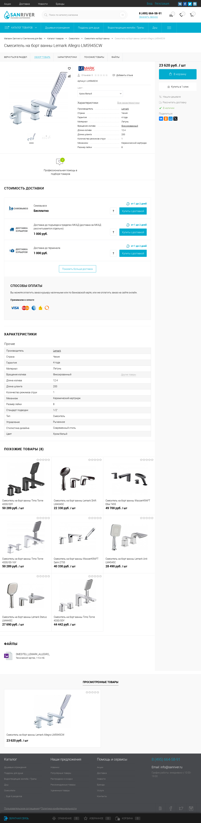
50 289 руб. (25, 510)
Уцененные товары (60, 790)
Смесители (9, 790)
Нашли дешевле (170, 96)
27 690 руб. (25, 626)
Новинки (55, 767)
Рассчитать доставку (172, 102)
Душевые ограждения (15, 767)
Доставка (24, 4)
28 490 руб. (129, 568)
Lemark (125, 109)
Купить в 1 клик (178, 86)
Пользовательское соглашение (21, 808)
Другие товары (128, 374)
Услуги (100, 790)
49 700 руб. (129, 510)
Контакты (102, 796)
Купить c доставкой (133, 211)
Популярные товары (61, 773)
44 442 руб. (77, 626)
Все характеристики (128, 102)
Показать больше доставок (77, 269)
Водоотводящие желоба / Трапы (20, 779)
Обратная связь (16, 818)
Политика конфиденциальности (59, 808)
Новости (43, 4)
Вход (149, 3)
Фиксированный (129, 126)
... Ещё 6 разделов (13, 796)
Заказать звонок (148, 17)
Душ (6, 784)
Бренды (60, 4)
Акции (7, 4)
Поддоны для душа (13, 773)
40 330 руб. (77, 568)
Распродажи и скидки (62, 779)
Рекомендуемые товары (63, 784)
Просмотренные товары (100, 682)
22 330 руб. (77, 510)
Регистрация (162, 3)
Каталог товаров (21, 27)
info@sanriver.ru (171, 767)
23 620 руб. (17, 740)
